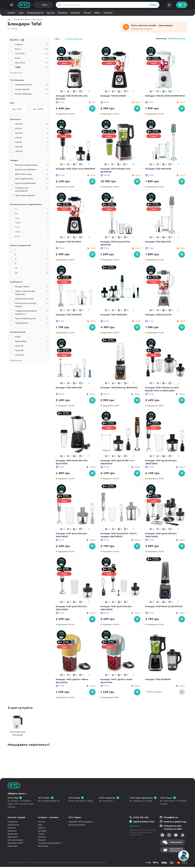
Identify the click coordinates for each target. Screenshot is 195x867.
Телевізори (13, 834)
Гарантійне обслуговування (81, 822)
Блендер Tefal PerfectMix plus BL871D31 (73, 97)
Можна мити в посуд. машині (31, 304)
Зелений (31, 350)
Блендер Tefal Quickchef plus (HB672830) (72, 608)
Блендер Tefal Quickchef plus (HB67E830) (117, 608)
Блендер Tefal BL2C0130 (159, 315)
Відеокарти (13, 837)
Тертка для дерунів (31, 195)
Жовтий (31, 345)
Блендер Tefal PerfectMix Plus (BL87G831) (73, 462)
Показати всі (16, 73)
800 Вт (31, 128)
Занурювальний (31, 84)
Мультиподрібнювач (31, 183)
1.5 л (31, 227)
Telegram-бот (175, 842)
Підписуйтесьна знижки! (176, 850)
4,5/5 (181, 102)
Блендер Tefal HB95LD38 (115, 315)
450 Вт (31, 137)
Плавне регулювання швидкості (31, 312)
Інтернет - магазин (48, 818)
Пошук (153, 5)
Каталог (11, 13)
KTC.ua (24, 5)
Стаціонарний (31, 89)
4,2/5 (91, 321)
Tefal (57, 39)
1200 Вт (31, 133)
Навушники (13, 846)
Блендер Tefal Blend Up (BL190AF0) (120, 388)
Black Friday (43, 846)
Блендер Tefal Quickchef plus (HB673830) (162, 462)
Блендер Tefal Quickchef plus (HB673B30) (72, 535)
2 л (31, 213)
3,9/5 (136, 321)
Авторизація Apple (77, 825)
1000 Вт (31, 124)
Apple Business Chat (143, 822)
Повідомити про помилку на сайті (173, 827)
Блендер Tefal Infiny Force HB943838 (71, 170)
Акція (64, 63)
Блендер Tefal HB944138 (70, 388)
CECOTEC (31, 53)
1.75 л (31, 231)
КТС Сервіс (75, 818)
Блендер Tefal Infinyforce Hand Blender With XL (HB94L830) (163, 389)
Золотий (31, 355)
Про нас (51, 13)
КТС (9, 19)
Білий (31, 336)
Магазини (62, 13)
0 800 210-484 (141, 818)
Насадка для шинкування (31, 189)
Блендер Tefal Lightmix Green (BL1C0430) (117, 681)
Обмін (97, 13)
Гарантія (41, 828)
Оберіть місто (16, 793)
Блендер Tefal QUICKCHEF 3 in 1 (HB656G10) (118, 462)
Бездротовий (31, 286)
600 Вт (31, 142)
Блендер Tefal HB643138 (159, 169)
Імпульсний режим (31, 298)
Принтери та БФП (15, 843)
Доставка (75, 13)
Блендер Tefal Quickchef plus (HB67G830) (162, 535)
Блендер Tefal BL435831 (69, 242)
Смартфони (13, 822)
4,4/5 (136, 175)
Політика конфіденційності (50, 843)
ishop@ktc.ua (171, 818)
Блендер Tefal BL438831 (114, 96)
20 (31, 272)
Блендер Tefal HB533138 (70, 315)
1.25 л (31, 222)
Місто (44, 5)
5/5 (92, 102)
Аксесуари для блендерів (17, 725)
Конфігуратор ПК (35, 13)
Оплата (87, 13)
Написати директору (175, 822)
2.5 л (31, 236)
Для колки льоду (31, 174)
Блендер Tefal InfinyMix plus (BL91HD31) (117, 170)
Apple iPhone (13, 825)
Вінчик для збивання (31, 169)
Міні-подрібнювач (31, 178)
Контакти (108, 13)
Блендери (38, 19)
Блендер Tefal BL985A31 (159, 679)
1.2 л (31, 218)
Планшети (12, 831)
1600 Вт (31, 151)
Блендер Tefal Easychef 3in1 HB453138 (116, 243)
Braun (31, 49)
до (34, 109)
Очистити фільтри (73, 39)
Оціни (91, 394)
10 (31, 268)
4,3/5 (181, 248)
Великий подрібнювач (31, 165)
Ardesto (31, 44)
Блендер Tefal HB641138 (159, 242)
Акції (21, 13)
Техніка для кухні (21, 19)
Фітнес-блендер (31, 93)
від (14, 109)
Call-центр (134, 826)
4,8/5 (136, 102)
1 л (31, 209)
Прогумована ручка (31, 318)
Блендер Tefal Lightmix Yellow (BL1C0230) (73, 681)
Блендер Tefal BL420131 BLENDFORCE (159, 97)
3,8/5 (181, 321)
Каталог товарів (16, 818)
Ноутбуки (12, 828)
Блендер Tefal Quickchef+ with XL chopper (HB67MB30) (120, 535)
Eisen (31, 58)
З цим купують (20, 707)
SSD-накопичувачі (15, 840)
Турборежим (31, 323)
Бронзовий (31, 341)
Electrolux (31, 62)
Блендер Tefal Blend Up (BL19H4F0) (164, 606)
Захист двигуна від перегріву (31, 292)
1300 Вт (31, 146)
